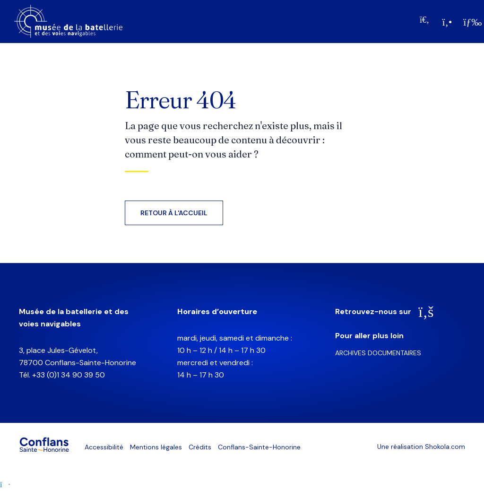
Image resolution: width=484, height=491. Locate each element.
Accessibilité (104, 447)
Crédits (200, 447)
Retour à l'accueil (173, 213)
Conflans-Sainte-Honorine (259, 447)
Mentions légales (156, 447)
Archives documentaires (378, 353)
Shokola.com (445, 446)
